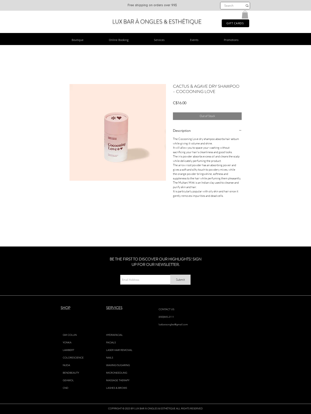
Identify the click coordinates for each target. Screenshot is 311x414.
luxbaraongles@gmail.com (173, 324)
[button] (245, 15)
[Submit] (180, 280)
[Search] (229, 5)
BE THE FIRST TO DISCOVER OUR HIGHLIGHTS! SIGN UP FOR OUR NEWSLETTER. (155, 261)
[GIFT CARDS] (235, 23)
